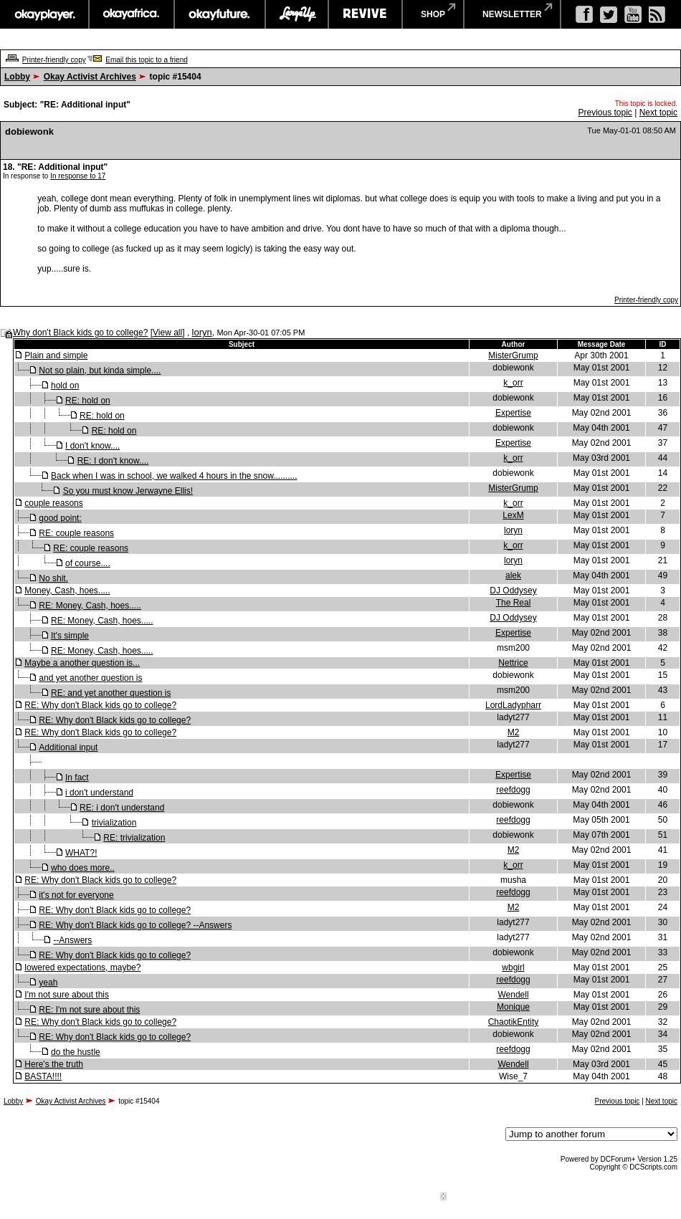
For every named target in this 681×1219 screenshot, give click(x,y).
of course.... (87, 563)
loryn (202, 332)
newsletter (512, 14)
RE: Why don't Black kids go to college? (100, 705)
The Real (513, 603)
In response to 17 (77, 176)
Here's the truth (53, 1064)
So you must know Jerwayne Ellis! (128, 491)
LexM (513, 515)
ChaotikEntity (513, 1022)
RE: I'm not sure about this (89, 1010)
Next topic (658, 112)
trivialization (114, 823)
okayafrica (131, 14)
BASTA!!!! (43, 1076)
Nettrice (513, 663)
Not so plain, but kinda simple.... (100, 370)
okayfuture (220, 14)
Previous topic (605, 112)
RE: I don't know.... (113, 461)
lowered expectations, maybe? (82, 967)
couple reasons (53, 503)
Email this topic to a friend (146, 60)
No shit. (53, 578)
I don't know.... (92, 446)
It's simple (70, 636)
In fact (77, 778)
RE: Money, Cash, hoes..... (90, 606)
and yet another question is (90, 678)
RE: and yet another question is (111, 693)
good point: (60, 518)
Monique (513, 1007)
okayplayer (44, 14)
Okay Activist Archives (90, 77)
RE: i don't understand (122, 808)
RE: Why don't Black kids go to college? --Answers (135, 925)
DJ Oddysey (513, 590)
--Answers (72, 940)
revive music (365, 14)
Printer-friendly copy (54, 60)
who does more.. (83, 868)
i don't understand (99, 793)
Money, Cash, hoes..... (67, 590)
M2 (514, 732)
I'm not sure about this (66, 995)
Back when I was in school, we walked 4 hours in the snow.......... (174, 476)
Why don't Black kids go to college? (80, 333)
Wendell (512, 995)
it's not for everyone (76, 895)
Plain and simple (55, 355)
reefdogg (513, 790)
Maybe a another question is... (82, 663)
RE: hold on (87, 401)
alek (513, 575)
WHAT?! (81, 853)
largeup (297, 14)
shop (433, 14)
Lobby (17, 77)
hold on (65, 386)
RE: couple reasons (76, 533)
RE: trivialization (134, 838)
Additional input (68, 747)
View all (167, 333)
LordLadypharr (513, 705)
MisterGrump (513, 355)
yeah (48, 982)
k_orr (513, 383)
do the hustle (75, 1052)
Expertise (513, 413)
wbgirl (513, 967)
